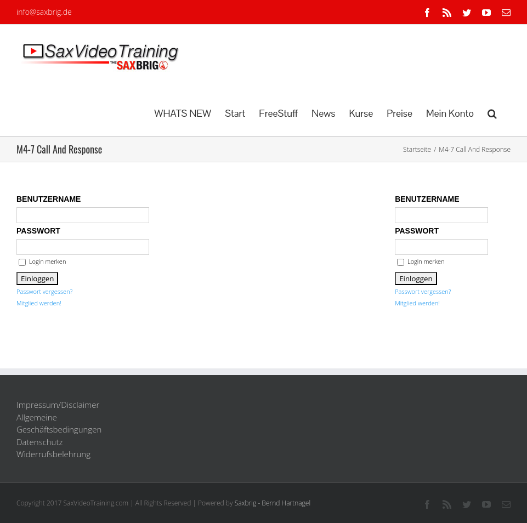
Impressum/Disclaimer (57, 404)
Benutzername (48, 199)
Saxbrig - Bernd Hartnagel (273, 503)
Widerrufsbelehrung (53, 453)
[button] (492, 112)
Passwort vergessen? (44, 291)
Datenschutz (39, 441)
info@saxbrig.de (44, 12)
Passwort (38, 230)
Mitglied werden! (38, 303)
